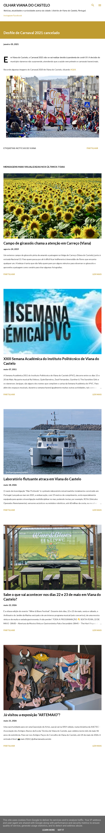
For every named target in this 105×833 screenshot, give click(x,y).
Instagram (8, 15)
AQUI (73, 69)
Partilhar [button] (92, 148)
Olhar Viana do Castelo (26, 5)
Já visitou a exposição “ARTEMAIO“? (31, 715)
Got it (61, 830)
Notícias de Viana (26, 148)
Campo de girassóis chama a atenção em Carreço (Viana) (47, 243)
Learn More (48, 830)
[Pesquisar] (93, 5)
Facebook (17, 15)
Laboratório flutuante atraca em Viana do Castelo (42, 479)
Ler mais (97, 274)
